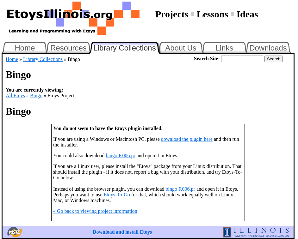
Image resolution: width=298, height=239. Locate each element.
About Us (180, 48)
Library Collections (127, 47)
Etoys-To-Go (117, 194)
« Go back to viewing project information (95, 211)
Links (224, 48)
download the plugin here (187, 139)
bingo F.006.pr (120, 155)
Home (25, 48)
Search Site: (207, 58)
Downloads (268, 48)
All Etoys (15, 95)
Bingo (36, 95)
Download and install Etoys (122, 232)
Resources (68, 48)
